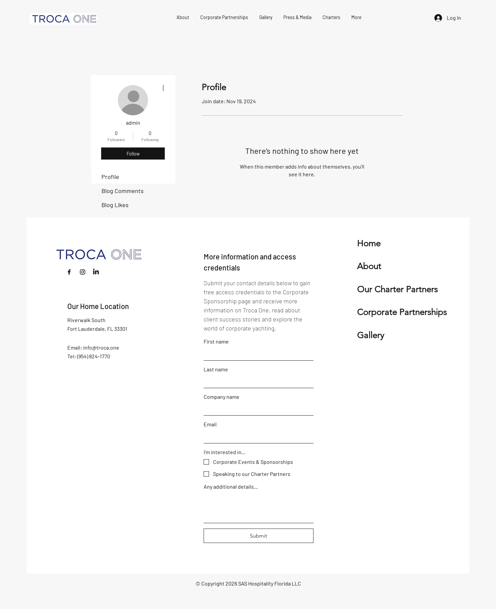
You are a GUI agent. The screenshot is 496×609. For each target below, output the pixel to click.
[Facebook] (69, 272)
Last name (216, 369)
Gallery (370, 335)
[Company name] (256, 409)
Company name (221, 396)
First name (216, 341)
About (369, 266)
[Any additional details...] (258, 507)
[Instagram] (82, 272)
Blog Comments (122, 190)
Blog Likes (115, 204)
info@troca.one (101, 347)
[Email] (256, 436)
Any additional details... (231, 486)
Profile (110, 176)
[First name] (256, 353)
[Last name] (256, 381)
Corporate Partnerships (402, 312)
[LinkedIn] (95, 272)
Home (368, 243)
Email (210, 424)
